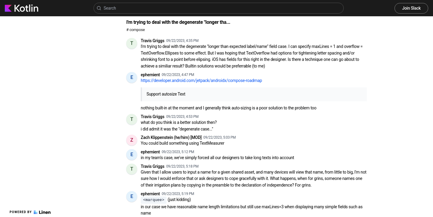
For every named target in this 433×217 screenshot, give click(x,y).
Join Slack (411, 8)
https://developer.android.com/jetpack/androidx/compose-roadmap (201, 80)
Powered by (30, 212)
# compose (135, 29)
